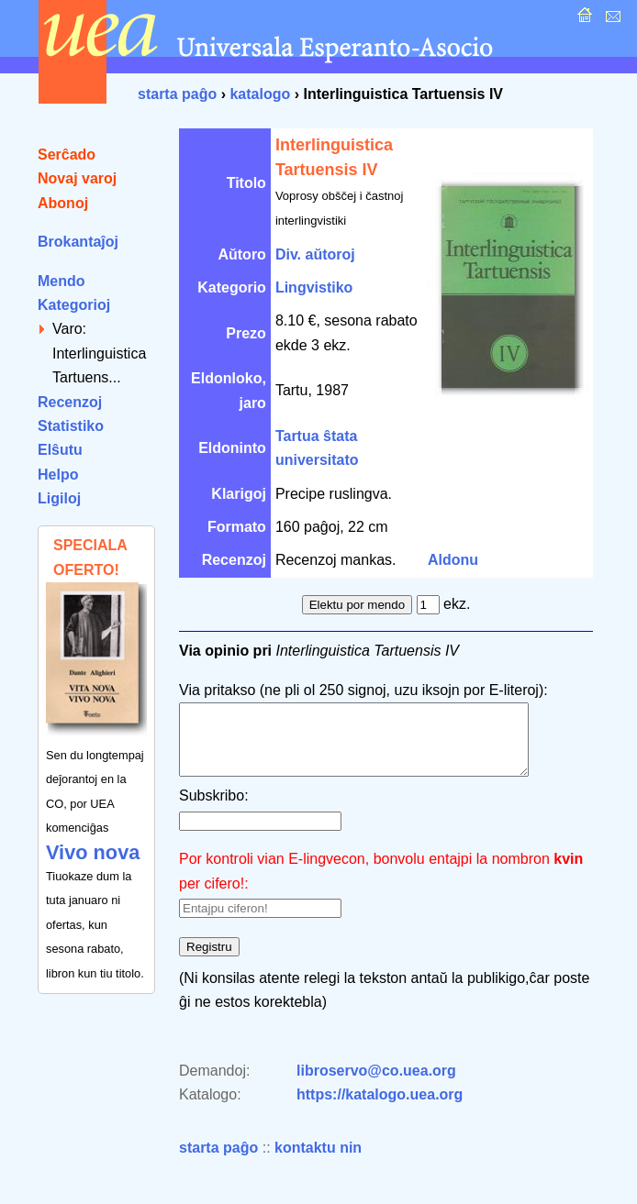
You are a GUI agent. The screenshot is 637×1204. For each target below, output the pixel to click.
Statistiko (71, 426)
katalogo (259, 94)
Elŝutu (60, 450)
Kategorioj (74, 305)
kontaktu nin (318, 1161)
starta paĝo (177, 94)
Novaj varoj (77, 178)
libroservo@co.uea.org (376, 1084)
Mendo (61, 281)
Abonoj (63, 203)
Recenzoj (70, 402)
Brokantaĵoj (78, 241)
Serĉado (66, 154)
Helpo (58, 474)
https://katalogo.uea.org (379, 1108)
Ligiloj (59, 498)
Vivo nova (93, 852)
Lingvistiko (313, 287)
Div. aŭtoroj (315, 254)
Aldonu (453, 560)
